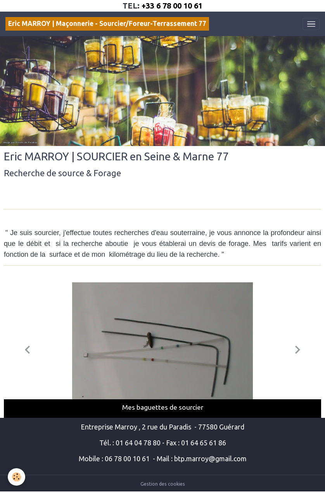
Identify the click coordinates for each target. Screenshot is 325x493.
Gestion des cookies (162, 483)
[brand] (107, 24)
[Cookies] (16, 477)
